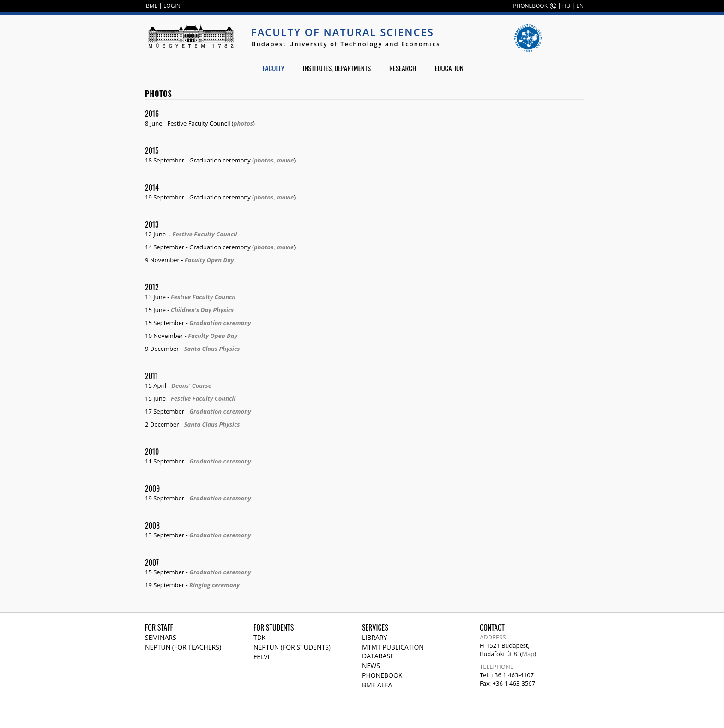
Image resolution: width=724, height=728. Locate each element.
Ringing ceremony (214, 585)
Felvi (261, 656)
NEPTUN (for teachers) (183, 647)
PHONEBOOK (530, 6)
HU (566, 6)
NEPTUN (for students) (292, 647)
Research (402, 68)
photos (243, 123)
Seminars (160, 637)
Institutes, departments (337, 68)
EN (580, 6)
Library (374, 637)
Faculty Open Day (209, 260)
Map (528, 654)
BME (151, 6)
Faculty (273, 68)
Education (449, 68)
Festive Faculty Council (204, 234)
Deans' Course (191, 385)
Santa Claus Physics (212, 348)
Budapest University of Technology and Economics (346, 44)
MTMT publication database (393, 651)
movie (285, 160)
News (371, 665)
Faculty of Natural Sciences (342, 32)
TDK (259, 637)
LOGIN (172, 6)
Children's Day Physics (202, 310)
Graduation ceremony (220, 323)
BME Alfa (377, 684)
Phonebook (382, 675)
